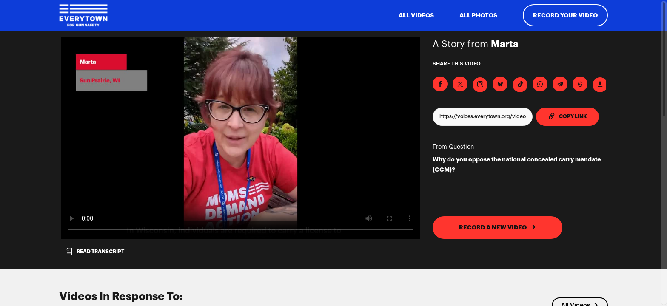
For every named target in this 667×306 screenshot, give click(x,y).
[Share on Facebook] (440, 83)
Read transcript (94, 251)
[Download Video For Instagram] (480, 84)
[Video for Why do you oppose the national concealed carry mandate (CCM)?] (240, 138)
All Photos (478, 15)
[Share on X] (460, 83)
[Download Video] (600, 84)
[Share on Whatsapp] (540, 83)
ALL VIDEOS (416, 15)
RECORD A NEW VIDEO (497, 227)
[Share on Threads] (580, 83)
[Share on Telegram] (560, 83)
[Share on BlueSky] (500, 83)
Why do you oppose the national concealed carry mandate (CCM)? (517, 164)
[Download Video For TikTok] (520, 84)
